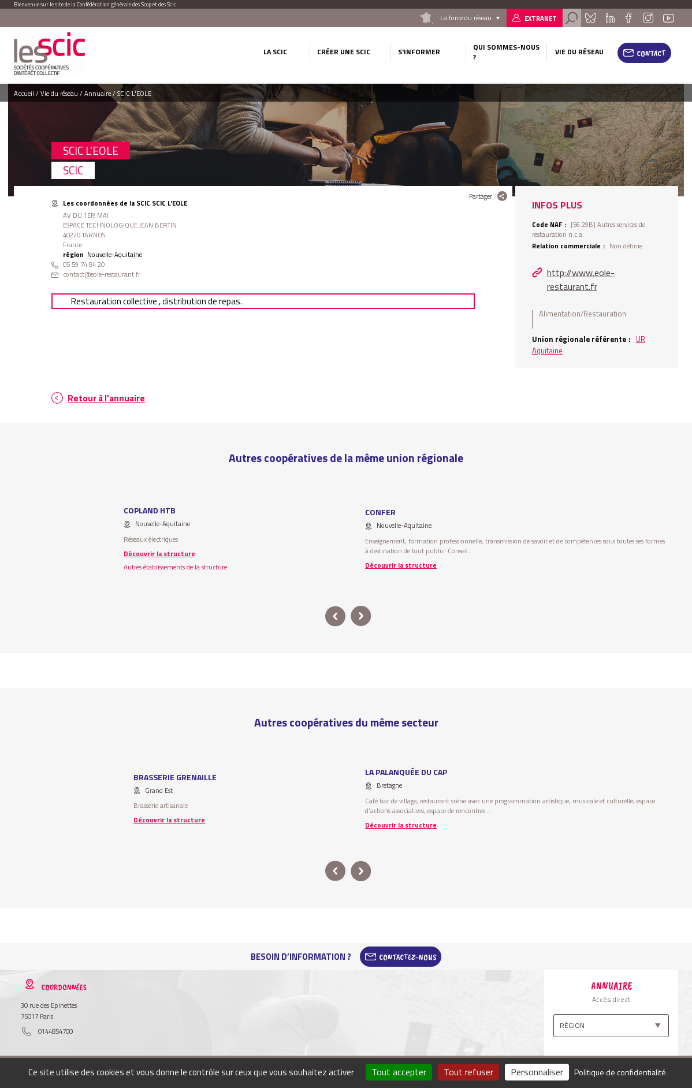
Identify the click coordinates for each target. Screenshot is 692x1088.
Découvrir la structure (159, 553)
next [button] (360, 616)
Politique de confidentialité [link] (620, 1072)
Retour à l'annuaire (106, 398)
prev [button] (335, 616)
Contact (651, 53)
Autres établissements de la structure (175, 567)
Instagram (648, 18)
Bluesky (590, 18)
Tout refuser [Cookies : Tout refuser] (468, 1072)
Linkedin (610, 18)
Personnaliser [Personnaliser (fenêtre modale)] (537, 1072)
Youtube (669, 18)
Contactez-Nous (408, 957)
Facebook (628, 18)
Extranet (540, 18)
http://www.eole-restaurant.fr (581, 279)
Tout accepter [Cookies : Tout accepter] (398, 1072)
